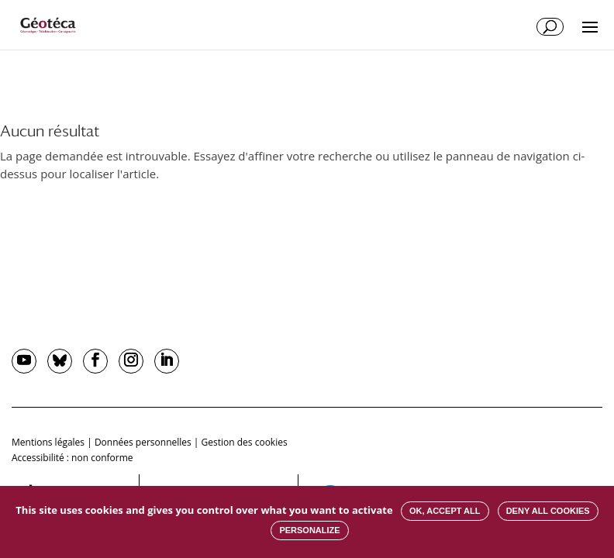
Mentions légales (48, 442)
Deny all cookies (548, 510)
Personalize (309, 530)
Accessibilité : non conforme (72, 457)
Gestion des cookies (245, 442)
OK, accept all (444, 510)
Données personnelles (143, 442)
